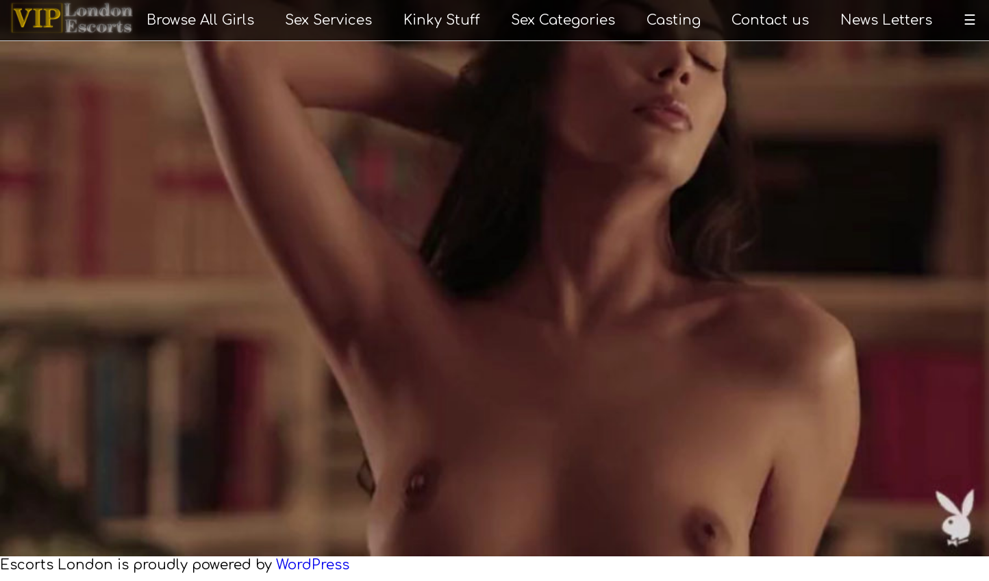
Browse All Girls (200, 20)
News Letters (886, 20)
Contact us (770, 20)
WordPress (312, 565)
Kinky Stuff (441, 20)
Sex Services (328, 20)
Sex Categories (563, 20)
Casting (674, 20)
